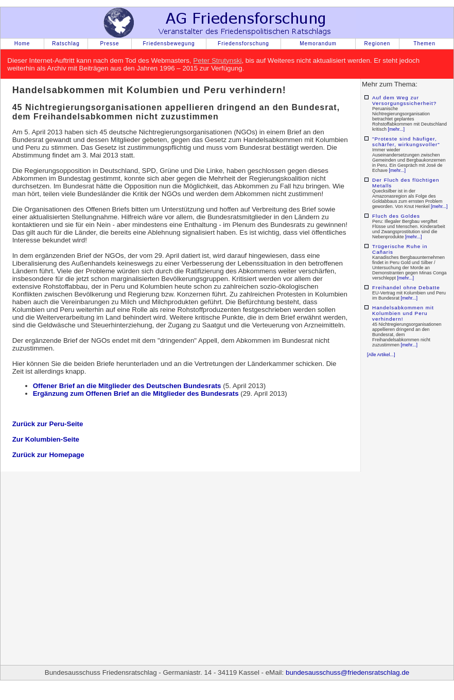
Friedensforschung (243, 43)
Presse (109, 43)
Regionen (377, 43)
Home (22, 43)
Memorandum (318, 43)
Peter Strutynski (217, 60)
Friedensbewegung (169, 43)
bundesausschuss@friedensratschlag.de (347, 672)
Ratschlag (65, 43)
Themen (424, 43)
